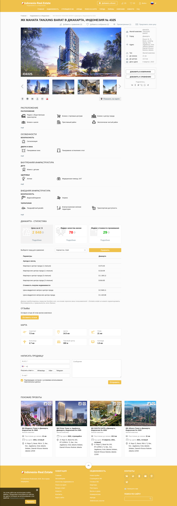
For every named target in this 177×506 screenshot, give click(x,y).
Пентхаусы (94, 486)
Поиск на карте (60, 483)
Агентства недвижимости (64, 480)
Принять (30, 502)
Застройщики (60, 477)
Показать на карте (111, 97)
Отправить (115, 381)
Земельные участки (97, 499)
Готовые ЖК (94, 480)
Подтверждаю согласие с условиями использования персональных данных (43, 379)
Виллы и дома (95, 489)
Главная (58, 474)
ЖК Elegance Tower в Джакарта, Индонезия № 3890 (35, 427)
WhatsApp (41, 369)
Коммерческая (95, 493)
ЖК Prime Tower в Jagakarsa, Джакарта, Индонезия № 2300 (69, 427)
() (125, 3)
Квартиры (93, 483)
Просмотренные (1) (124, 24)
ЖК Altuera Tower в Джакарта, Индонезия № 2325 (138, 427)
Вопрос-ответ (60, 486)
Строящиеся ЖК (96, 477)
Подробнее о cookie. (17, 498)
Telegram (59, 369)
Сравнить (105, 248)
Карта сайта (59, 496)
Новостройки (94, 474)
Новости (58, 489)
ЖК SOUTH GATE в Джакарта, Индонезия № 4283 (103, 427)
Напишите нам (132, 487)
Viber (50, 369)
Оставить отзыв (29, 316)
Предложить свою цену (147, 24)
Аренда (92, 496)
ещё (22, 126)
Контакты (58, 493)
